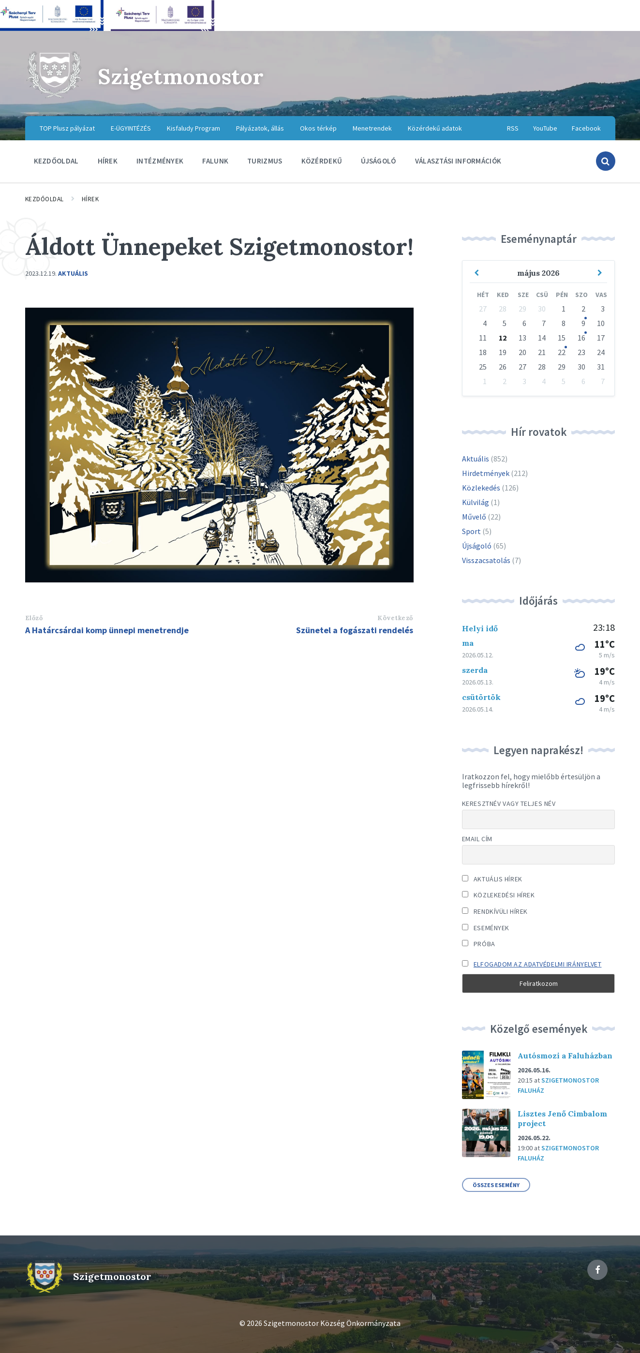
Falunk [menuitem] (215, 160)
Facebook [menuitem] (586, 128)
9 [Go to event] (583, 323)
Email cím (477, 838)
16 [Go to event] (581, 337)
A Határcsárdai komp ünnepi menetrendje (107, 630)
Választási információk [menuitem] (458, 160)
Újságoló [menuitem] (378, 160)
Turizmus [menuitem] (264, 160)
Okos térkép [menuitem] (318, 128)
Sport (471, 531)
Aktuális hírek (492, 879)
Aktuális (73, 273)
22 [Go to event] (562, 352)
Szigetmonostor (187, 75)
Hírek (90, 199)
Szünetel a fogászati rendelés (354, 630)
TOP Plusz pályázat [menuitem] (67, 128)
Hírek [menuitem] (108, 160)
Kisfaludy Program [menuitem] (193, 128)
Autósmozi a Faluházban (565, 1055)
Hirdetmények (485, 473)
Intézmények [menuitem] (159, 160)
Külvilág (475, 502)
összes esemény (496, 1185)
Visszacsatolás (486, 560)
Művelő (474, 516)
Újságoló (476, 545)
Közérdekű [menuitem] (321, 160)
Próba (478, 943)
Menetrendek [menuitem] (372, 128)
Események (485, 927)
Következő (395, 618)
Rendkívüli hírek (495, 911)
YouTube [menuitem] (545, 128)
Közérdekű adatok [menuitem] (435, 128)
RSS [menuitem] (513, 128)
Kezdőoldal (44, 199)
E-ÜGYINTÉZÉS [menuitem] (131, 128)
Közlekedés (481, 487)
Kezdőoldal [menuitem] (56, 160)
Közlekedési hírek (498, 895)
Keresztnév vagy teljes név (509, 803)
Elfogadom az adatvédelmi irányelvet (538, 964)
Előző (34, 618)
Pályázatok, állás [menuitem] (260, 128)
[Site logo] (54, 97)
